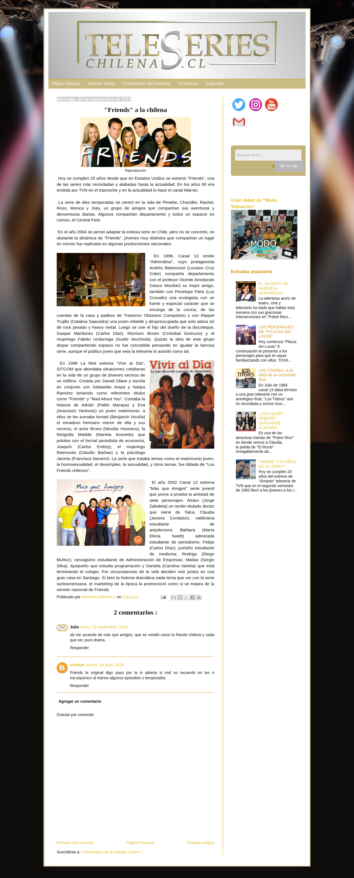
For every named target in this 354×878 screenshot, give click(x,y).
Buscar (289, 166)
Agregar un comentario (80, 701)
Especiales (215, 83)
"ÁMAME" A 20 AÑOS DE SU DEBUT (277, 464)
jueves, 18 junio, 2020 (105, 665)
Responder (79, 648)
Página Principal (66, 83)
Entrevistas (188, 83)
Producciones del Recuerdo (147, 83)
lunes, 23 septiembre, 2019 (104, 627)
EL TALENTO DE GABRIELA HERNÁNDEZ (273, 288)
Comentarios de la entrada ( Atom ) (111, 852)
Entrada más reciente (75, 842)
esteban (77, 665)
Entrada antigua (200, 842)
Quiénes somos (101, 83)
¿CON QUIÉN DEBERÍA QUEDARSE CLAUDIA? (271, 420)
